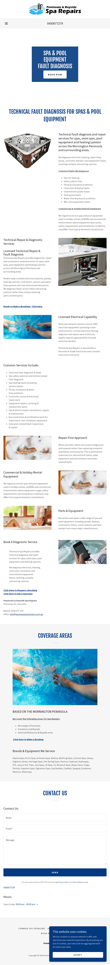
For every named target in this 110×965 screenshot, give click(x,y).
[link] (55, 9)
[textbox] (55, 817)
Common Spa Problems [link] (31, 928)
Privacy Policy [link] (64, 882)
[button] (6, 23)
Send (55, 872)
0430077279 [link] (55, 23)
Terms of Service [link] (78, 882)
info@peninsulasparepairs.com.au (26, 614)
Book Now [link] (47, 933)
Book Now (55, 74)
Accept (78, 954)
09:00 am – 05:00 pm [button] (25, 904)
